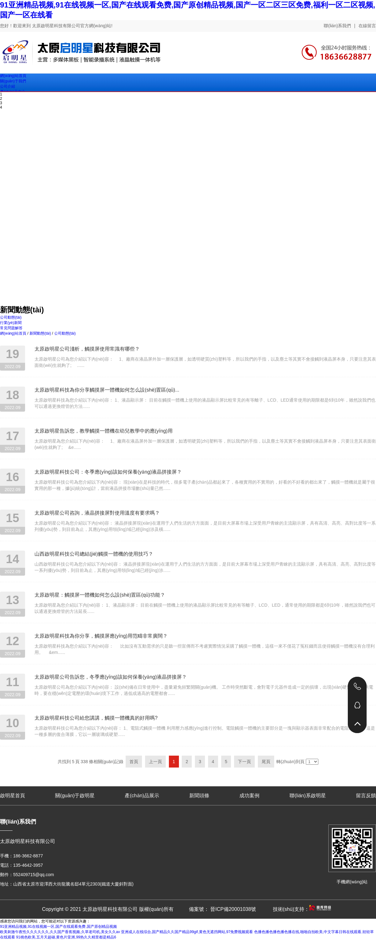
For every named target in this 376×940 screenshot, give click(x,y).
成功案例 (249, 795)
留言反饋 (366, 795)
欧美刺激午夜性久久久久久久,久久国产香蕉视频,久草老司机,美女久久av (60, 932)
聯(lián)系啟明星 (308, 795)
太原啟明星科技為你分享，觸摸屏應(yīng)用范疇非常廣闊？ (101, 636)
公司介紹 (7, 86)
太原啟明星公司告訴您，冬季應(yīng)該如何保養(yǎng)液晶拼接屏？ (110, 677)
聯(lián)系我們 (337, 25)
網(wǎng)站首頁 (13, 333)
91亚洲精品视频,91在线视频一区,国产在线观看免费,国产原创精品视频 (58, 926)
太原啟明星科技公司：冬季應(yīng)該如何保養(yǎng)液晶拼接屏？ (108, 472)
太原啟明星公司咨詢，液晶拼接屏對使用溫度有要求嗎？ (97, 513)
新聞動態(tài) (40, 333)
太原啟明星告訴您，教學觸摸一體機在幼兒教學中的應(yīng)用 (103, 431)
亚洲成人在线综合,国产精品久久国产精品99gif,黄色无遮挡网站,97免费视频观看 (187, 932)
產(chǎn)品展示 (142, 795)
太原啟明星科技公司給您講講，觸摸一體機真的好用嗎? (96, 718)
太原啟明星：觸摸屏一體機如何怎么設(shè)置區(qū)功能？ (99, 595)
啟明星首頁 (12, 795)
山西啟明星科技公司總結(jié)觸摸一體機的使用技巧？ (93, 554)
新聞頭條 (199, 795)
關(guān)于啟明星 (75, 795)
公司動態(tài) (64, 333)
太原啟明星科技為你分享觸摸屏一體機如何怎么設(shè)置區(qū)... (106, 390)
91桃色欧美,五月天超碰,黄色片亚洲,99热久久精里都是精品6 (66, 937)
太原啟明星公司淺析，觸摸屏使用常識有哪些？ (87, 349)
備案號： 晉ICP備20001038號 (222, 909)
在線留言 (367, 25)
